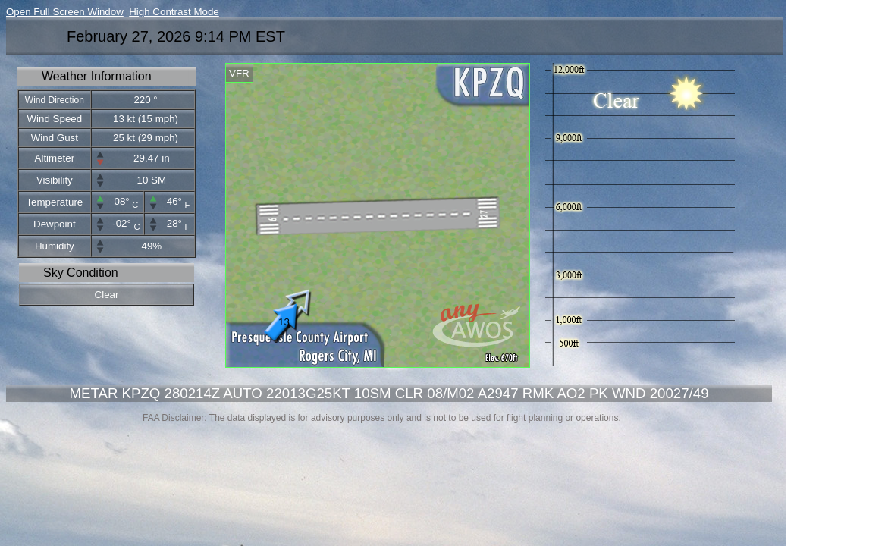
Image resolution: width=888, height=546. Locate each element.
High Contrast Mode (174, 11)
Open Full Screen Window (65, 11)
